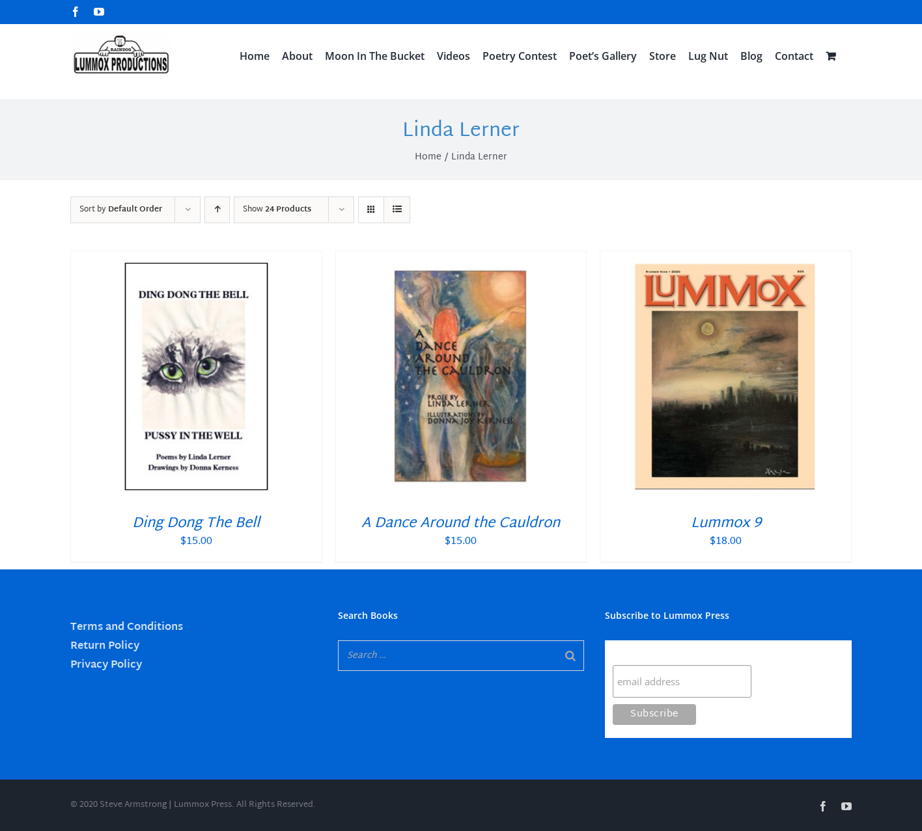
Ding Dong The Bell (196, 524)
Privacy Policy (106, 665)
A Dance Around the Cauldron (460, 524)
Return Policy (104, 646)
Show (277, 209)
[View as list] (397, 210)
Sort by (120, 209)
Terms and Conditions (126, 627)
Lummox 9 (726, 524)
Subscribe (638, 652)
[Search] (570, 655)
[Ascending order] (217, 210)
